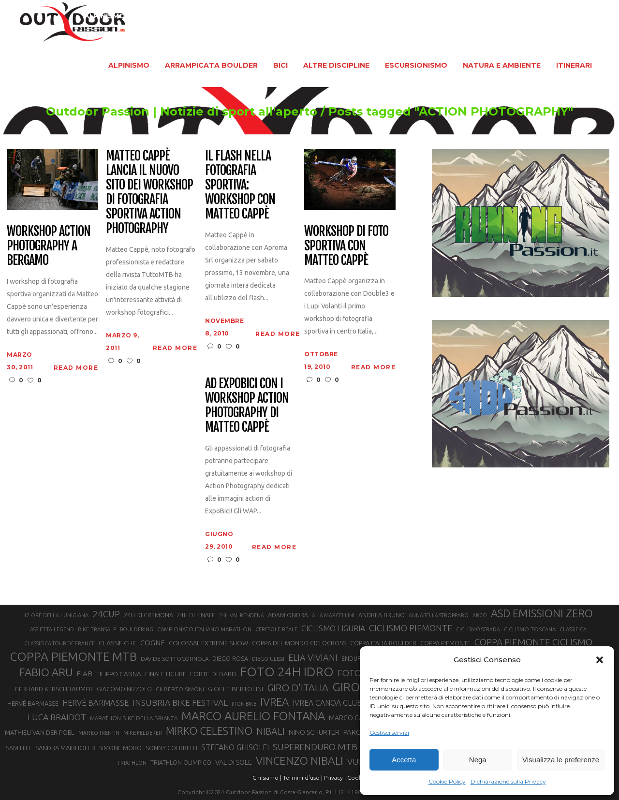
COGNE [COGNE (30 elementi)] (152, 643)
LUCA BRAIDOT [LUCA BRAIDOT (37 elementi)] (57, 717)
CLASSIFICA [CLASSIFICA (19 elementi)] (573, 629)
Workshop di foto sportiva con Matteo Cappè (346, 246)
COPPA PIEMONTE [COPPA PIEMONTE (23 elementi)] (445, 643)
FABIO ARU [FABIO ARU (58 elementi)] (46, 672)
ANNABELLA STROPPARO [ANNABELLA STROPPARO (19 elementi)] (439, 615)
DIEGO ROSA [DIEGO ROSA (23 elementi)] (230, 658)
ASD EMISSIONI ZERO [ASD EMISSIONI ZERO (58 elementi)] (542, 613)
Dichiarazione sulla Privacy (508, 781)
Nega (477, 760)
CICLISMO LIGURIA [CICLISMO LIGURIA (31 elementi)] (333, 628)
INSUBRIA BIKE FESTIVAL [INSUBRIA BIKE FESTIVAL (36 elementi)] (180, 702)
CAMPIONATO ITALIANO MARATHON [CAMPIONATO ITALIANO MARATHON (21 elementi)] (204, 629)
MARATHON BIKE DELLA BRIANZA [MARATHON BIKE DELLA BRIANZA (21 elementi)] (133, 718)
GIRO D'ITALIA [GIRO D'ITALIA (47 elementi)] (297, 687)
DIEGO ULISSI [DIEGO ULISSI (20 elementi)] (268, 659)
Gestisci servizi (389, 732)
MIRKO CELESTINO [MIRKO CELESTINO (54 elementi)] (209, 731)
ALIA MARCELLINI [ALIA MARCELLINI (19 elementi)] (333, 615)
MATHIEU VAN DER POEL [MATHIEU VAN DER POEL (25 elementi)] (39, 732)
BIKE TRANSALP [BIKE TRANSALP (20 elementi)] (97, 629)
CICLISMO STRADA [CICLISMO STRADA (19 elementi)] (478, 629)
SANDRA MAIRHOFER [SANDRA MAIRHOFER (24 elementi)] (65, 747)
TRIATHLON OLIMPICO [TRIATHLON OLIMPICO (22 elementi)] (180, 762)
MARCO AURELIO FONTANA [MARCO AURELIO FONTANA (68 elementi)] (253, 716)
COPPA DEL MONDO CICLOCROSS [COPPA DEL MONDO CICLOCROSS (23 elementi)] (299, 643)
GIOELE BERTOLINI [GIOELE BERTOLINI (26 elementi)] (235, 689)
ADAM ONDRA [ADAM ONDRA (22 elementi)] (288, 615)
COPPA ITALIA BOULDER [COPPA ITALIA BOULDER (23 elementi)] (383, 643)
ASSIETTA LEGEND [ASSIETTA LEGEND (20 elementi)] (52, 629)
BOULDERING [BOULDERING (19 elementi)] (136, 629)
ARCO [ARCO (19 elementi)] (479, 615)
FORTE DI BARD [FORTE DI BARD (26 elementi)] (213, 674)
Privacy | (335, 777)
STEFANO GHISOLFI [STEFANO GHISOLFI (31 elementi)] (235, 747)
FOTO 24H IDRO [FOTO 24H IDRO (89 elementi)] (287, 671)
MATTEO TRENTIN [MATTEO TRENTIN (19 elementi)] (98, 733)
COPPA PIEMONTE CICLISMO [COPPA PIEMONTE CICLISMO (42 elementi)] (533, 642)
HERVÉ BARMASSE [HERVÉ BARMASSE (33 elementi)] (95, 702)
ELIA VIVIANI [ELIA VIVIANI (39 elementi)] (313, 657)
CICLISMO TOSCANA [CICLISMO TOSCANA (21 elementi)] (530, 629)
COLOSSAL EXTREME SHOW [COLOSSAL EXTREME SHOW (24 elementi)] (208, 643)
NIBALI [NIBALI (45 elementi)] (270, 731)
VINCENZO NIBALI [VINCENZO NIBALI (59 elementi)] (299, 761)
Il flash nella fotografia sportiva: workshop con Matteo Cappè (240, 185)
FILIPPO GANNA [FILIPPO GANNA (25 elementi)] (118, 674)
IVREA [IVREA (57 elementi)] (274, 702)
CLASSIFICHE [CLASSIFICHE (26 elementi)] (117, 643)
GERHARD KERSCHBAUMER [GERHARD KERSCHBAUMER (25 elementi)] (54, 689)
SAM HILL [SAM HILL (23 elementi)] (18, 747)
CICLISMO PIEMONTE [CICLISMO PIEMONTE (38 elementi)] (410, 628)
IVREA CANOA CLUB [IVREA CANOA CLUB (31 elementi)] (327, 702)
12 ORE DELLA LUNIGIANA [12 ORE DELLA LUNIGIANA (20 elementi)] (56, 615)
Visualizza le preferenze (560, 760)
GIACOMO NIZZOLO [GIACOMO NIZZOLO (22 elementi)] (124, 689)
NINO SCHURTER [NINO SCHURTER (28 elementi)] (314, 732)
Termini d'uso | (303, 777)
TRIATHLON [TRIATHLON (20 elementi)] (132, 763)
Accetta (404, 760)
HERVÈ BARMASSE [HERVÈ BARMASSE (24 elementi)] (33, 703)
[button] (599, 660)
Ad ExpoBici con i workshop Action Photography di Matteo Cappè (246, 406)
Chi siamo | (266, 777)
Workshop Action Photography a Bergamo (48, 246)
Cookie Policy (447, 781)
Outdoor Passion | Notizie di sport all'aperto (159, 111)
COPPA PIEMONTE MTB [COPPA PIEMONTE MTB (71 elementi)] (73, 656)
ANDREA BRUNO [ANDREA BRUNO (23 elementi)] (381, 614)
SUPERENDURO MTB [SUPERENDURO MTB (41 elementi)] (315, 747)
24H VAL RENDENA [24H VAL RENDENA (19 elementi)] (241, 615)
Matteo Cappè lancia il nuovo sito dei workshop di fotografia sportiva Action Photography (149, 192)
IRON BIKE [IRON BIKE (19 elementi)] (244, 704)
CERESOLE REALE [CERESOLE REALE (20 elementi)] (276, 629)
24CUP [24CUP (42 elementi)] (106, 614)
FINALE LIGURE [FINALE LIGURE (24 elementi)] (165, 673)
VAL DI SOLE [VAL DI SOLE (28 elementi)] (233, 762)
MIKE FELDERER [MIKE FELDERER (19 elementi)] (142, 733)
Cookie (357, 777)
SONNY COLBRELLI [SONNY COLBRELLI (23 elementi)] (171, 747)
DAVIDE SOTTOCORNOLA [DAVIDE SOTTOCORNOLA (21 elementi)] (174, 658)
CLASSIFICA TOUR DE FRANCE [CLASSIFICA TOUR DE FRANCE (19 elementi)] (59, 643)
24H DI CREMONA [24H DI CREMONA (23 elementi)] (148, 614)
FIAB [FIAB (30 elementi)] (84, 673)
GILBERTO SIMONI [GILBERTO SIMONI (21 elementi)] (180, 689)
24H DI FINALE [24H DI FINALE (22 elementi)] (196, 615)
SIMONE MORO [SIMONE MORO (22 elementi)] (120, 748)
